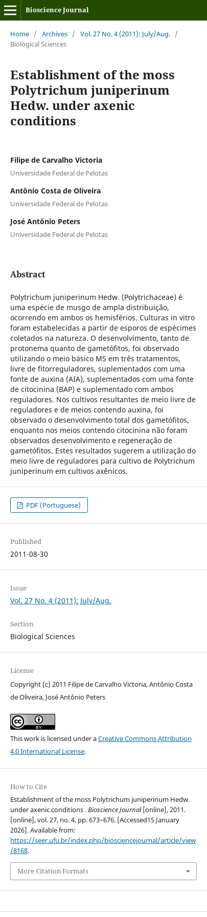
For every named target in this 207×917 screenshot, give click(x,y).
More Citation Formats (52, 871)
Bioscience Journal (57, 9)
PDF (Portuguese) (53, 505)
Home (19, 33)
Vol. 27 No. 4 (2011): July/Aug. (125, 33)
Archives (54, 33)
